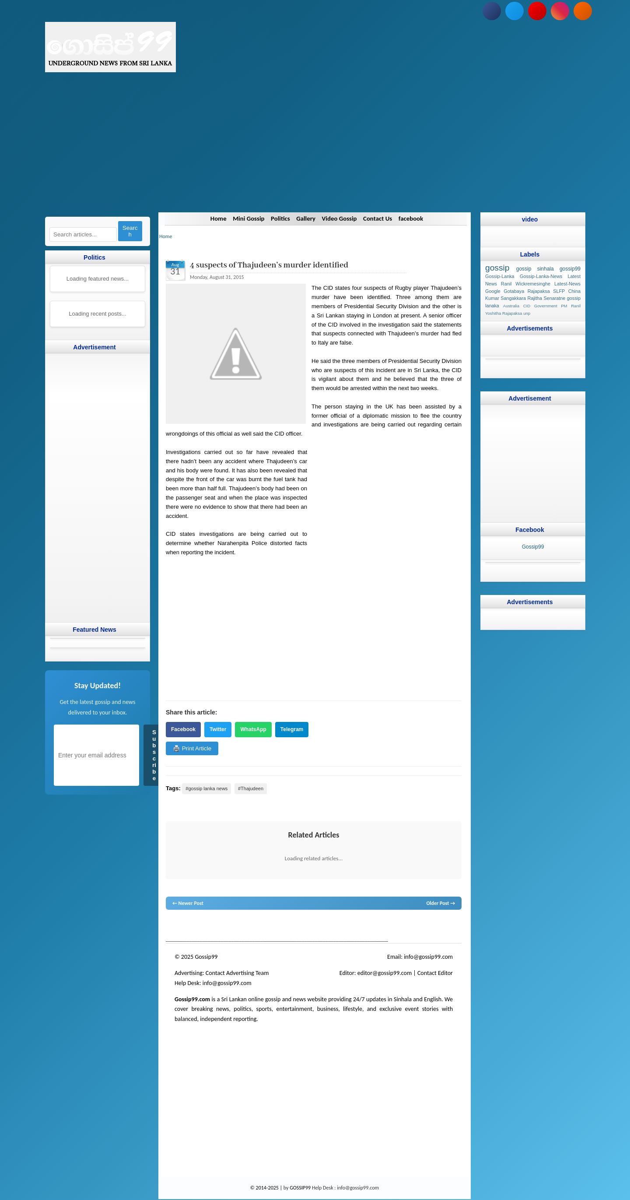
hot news (215, 926)
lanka (186, 926)
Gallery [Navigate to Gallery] (305, 218)
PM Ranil (571, 305)
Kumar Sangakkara (505, 298)
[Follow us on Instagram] (560, 11)
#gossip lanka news (207, 788)
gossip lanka (256, 926)
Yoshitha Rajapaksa (503, 313)
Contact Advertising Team (237, 973)
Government (545, 305)
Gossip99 (533, 547)
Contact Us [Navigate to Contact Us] (378, 218)
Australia (511, 305)
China (574, 291)
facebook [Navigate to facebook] (411, 218)
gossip (172, 926)
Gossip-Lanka (499, 276)
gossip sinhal (348, 926)
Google (492, 291)
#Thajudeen (250, 788)
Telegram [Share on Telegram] (291, 729)
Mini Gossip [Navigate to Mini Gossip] (247, 218)
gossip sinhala (534, 269)
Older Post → (440, 903)
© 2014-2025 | (266, 1188)
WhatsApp (253, 729)
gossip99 (569, 269)
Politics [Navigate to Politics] (279, 218)
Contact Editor (434, 973)
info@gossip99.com (428, 957)
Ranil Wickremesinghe (525, 283)
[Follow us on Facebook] (492, 11)
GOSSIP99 (300, 1188)
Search (129, 231)
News (198, 926)
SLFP (559, 291)
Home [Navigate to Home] (216, 218)
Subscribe (154, 755)
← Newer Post (187, 903)
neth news (281, 926)
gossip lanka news (313, 926)
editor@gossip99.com (384, 973)
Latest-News (567, 283)
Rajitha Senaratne (546, 298)
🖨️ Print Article (192, 748)
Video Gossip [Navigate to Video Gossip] (339, 218)
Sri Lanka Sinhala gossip (390, 926)
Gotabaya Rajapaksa (527, 291)
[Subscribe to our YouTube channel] (537, 11)
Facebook (183, 729)
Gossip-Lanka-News (541, 276)
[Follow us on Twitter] (514, 11)
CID (526, 305)
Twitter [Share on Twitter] (218, 729)
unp (526, 313)
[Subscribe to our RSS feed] (583, 11)
